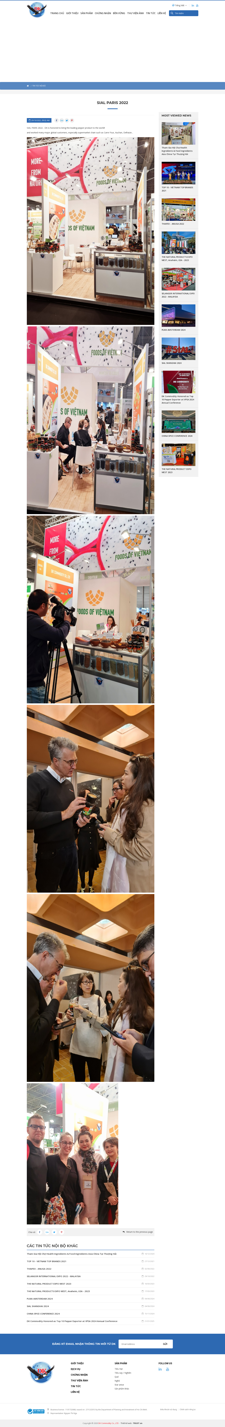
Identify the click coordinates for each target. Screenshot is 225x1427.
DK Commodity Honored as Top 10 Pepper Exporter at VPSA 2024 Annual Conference (90, 1321)
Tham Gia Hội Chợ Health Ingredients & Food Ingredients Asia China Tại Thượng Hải (90, 1253)
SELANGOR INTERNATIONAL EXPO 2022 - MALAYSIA (90, 1276)
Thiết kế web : (127, 1423)
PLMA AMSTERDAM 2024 (90, 1298)
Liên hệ (162, 13)
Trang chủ (57, 13)
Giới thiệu (72, 13)
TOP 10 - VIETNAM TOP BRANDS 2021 (90, 1261)
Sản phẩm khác (122, 1388)
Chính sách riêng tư (188, 1409)
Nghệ (117, 1380)
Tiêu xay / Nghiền (123, 1372)
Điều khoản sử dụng (168, 1409)
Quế (117, 1376)
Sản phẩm (86, 13)
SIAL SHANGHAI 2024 (90, 1306)
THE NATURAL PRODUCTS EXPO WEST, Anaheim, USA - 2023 (90, 1291)
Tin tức (76, 1386)
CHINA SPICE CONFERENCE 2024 (90, 1313)
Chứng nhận (103, 13)
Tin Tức (151, 13)
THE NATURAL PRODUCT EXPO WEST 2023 (90, 1283)
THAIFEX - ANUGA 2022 (90, 1268)
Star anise (119, 1384)
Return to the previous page (139, 1231)
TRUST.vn (137, 1423)
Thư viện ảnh (135, 13)
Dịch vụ (75, 1369)
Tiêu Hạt (119, 1368)
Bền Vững (119, 13)
